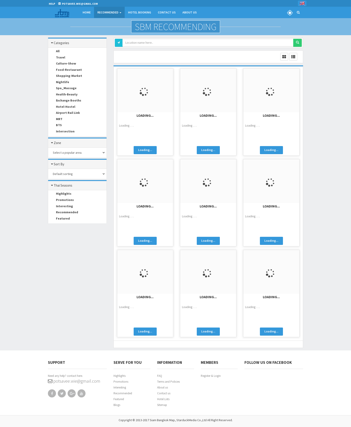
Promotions (61, 200)
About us (162, 387)
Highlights (60, 194)
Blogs (116, 405)
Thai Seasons (61, 185)
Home (87, 12)
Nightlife (59, 82)
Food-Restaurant (65, 69)
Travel (57, 57)
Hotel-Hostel (62, 106)
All (54, 51)
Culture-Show (62, 63)
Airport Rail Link (64, 113)
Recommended (109, 12)
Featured (59, 218)
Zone (56, 143)
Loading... (145, 115)
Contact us (163, 393)
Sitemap (162, 405)
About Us (189, 12)
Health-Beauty (63, 94)
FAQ (159, 376)
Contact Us (167, 12)
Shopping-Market (65, 76)
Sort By (57, 164)
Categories (60, 43)
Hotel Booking (139, 12)
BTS (55, 125)
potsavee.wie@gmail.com (74, 381)
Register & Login (211, 376)
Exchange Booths (65, 100)
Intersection (62, 131)
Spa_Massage (63, 88)
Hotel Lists (163, 399)
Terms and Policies (168, 382)
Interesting (61, 206)
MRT (55, 119)
